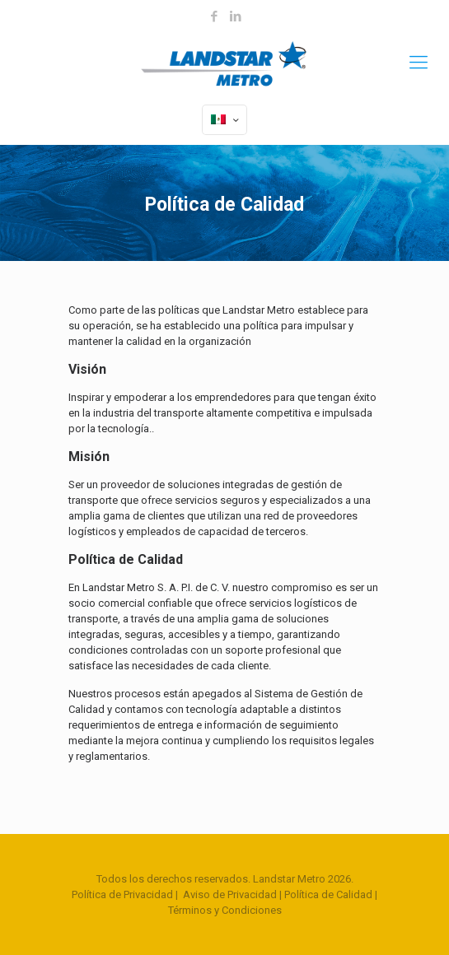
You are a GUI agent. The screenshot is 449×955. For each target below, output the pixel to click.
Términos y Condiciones (225, 910)
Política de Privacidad (122, 894)
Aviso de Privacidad (230, 894)
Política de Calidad (328, 894)
